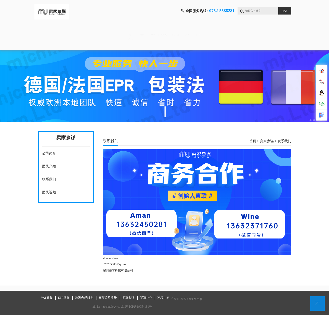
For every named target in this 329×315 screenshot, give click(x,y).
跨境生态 (56, 43)
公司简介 (49, 153)
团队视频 (49, 192)
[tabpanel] (164, 86)
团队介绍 (49, 166)
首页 (55, 30)
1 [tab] (165, 111)
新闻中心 (272, 30)
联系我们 (49, 179)
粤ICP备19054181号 (138, 306)
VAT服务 (91, 30)
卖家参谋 (236, 30)
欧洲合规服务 (163, 30)
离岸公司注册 (199, 30)
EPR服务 (127, 30)
